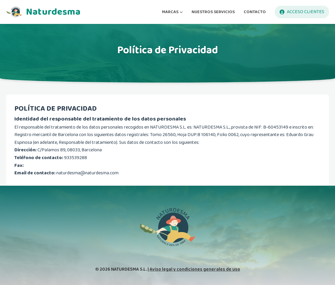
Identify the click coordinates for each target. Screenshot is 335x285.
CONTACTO (255, 11)
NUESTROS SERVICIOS (213, 11)
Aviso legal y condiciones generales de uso (195, 269)
